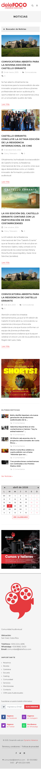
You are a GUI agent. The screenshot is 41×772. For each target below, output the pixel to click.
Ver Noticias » (7, 476)
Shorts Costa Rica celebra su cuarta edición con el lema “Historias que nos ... (22, 452)
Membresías (8, 686)
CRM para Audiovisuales (13, 693)
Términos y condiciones (11, 747)
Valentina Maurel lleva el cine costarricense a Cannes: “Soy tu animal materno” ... (23, 429)
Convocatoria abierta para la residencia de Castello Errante (20, 297)
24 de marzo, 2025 (9, 72)
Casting (6, 676)
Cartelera (7, 669)
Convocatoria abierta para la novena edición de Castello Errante (20, 65)
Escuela (6, 673)
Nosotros (7, 663)
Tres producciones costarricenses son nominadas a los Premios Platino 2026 (24, 463)
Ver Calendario (20, 517)
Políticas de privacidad (30, 747)
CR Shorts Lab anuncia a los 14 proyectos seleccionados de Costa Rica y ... (24, 440)
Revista (6, 666)
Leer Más (5, 104)
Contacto (7, 690)
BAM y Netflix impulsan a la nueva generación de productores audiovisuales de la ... (24, 417)
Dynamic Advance (31, 740)
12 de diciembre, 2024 (11, 150)
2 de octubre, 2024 (10, 227)
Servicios (6, 683)
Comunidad (8, 679)
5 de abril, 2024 (8, 305)
